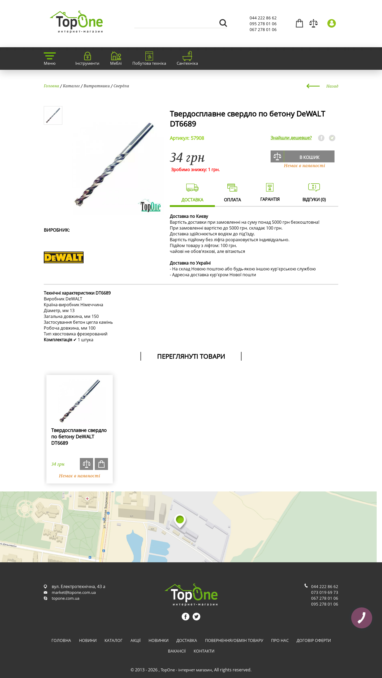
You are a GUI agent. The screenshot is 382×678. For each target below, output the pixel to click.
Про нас (280, 640)
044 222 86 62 (263, 17)
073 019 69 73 (324, 592)
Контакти (204, 651)
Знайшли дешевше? (291, 138)
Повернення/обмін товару (234, 640)
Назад (332, 86)
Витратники (97, 85)
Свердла (121, 85)
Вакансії (177, 651)
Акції (136, 640)
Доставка (186, 640)
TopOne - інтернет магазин (186, 669)
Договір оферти (314, 640)
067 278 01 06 (263, 29)
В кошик (309, 157)
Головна (51, 85)
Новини (88, 640)
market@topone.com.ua (74, 592)
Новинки (158, 640)
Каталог (71, 85)
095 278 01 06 (263, 23)
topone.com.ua (65, 598)
